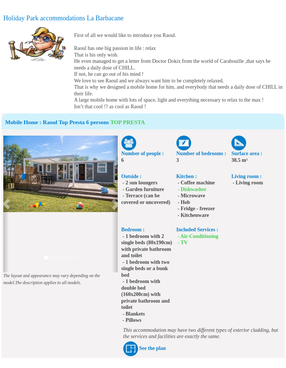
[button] (6, 204)
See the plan (152, 348)
